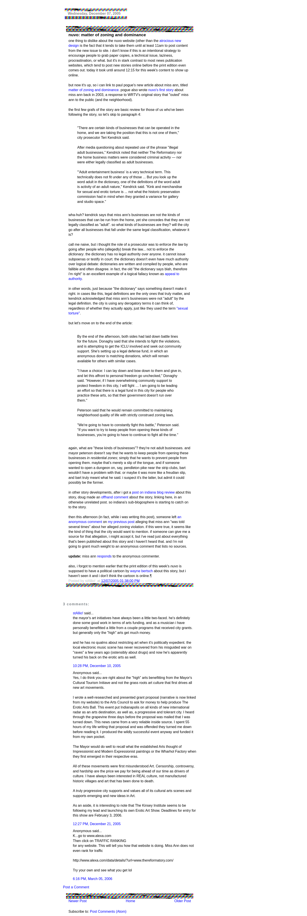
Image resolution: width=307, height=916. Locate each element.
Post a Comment (76, 887)
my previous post (121, 522)
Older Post (182, 901)
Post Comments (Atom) (108, 911)
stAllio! (78, 613)
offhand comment (114, 497)
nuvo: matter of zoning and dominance (107, 34)
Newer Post (77, 901)
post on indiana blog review (153, 492)
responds (104, 556)
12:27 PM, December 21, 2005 (97, 824)
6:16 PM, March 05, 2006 (92, 879)
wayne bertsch (141, 571)
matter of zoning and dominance (93, 90)
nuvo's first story (161, 90)
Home (130, 901)
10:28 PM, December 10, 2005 (97, 666)
